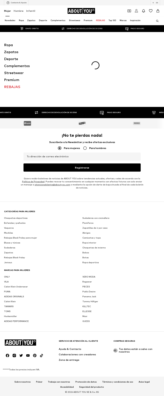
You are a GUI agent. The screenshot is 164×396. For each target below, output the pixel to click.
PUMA (7, 291)
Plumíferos (87, 223)
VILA (6, 281)
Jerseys (8, 262)
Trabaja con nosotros (59, 382)
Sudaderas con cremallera (95, 218)
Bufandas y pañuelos (15, 223)
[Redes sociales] (7, 355)
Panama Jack (89, 296)
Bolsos (85, 252)
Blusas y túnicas (12, 242)
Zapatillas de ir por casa (94, 228)
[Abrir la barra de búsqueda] (156, 20)
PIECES (86, 286)
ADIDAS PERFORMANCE (16, 321)
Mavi (84, 316)
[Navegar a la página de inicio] (81, 11)
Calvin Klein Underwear (16, 286)
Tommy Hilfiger (90, 301)
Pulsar (39, 382)
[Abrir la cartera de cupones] (129, 11)
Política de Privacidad (33, 181)
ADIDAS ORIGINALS (14, 296)
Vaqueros (9, 228)
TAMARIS (9, 306)
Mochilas (8, 233)
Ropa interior (89, 242)
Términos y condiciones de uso (117, 382)
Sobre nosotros (22, 382)
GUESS (86, 321)
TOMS (7, 311)
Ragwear (87, 281)
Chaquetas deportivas (16, 218)
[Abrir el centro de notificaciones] (144, 11)
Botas (85, 257)
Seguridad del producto (91, 387)
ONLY (7, 276)
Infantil (30, 10)
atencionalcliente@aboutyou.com (52, 184)
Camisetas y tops (91, 237)
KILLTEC (86, 306)
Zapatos (8, 252)
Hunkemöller (10, 316)
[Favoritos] (151, 11)
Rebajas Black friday (14, 257)
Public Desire (89, 291)
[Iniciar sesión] (136, 11)
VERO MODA (88, 276)
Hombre (19, 10)
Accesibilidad (67, 387)
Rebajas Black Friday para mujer (20, 237)
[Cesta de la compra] (158, 11)
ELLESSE (87, 311)
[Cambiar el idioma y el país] (155, 2)
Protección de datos (86, 382)
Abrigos (86, 233)
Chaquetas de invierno (94, 247)
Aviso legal (144, 382)
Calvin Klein (10, 301)
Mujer (7, 10)
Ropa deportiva (90, 262)
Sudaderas (9, 247)
